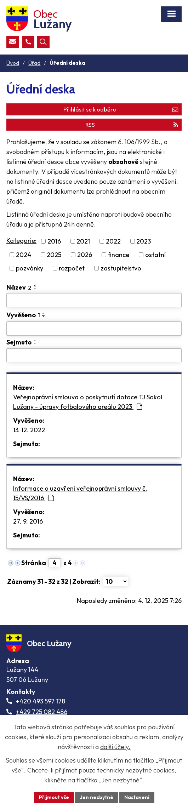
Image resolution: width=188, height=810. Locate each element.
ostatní (155, 255)
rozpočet (72, 268)
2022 (113, 241)
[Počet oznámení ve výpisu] (115, 581)
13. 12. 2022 (29, 430)
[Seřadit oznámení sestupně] (35, 288)
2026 (84, 255)
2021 (83, 241)
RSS (131, 124)
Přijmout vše (54, 797)
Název (19, 287)
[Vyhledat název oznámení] (94, 300)
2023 (143, 241)
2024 (23, 255)
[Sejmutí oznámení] (94, 355)
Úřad (34, 62)
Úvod (12, 62)
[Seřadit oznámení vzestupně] (35, 285)
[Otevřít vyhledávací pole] (43, 42)
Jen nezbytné (96, 797)
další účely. (115, 747)
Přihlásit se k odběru (120, 109)
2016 (54, 241)
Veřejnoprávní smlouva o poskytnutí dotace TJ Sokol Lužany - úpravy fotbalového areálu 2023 (87, 402)
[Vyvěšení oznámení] (94, 328)
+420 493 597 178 (40, 701)
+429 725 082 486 (41, 712)
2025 (54, 255)
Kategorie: (21, 240)
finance (118, 255)
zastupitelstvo (121, 268)
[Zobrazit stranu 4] (54, 562)
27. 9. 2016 (28, 521)
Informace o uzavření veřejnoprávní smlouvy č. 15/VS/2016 (80, 493)
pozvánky (29, 268)
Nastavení (136, 797)
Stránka (33, 563)
